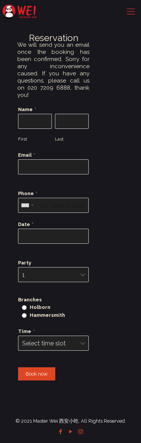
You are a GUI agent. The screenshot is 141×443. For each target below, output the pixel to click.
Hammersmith (47, 315)
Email (25, 155)
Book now (37, 374)
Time (24, 331)
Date (24, 224)
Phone (26, 193)
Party (24, 263)
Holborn (40, 307)
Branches (30, 299)
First (22, 139)
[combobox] (27, 205)
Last (59, 139)
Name (25, 109)
